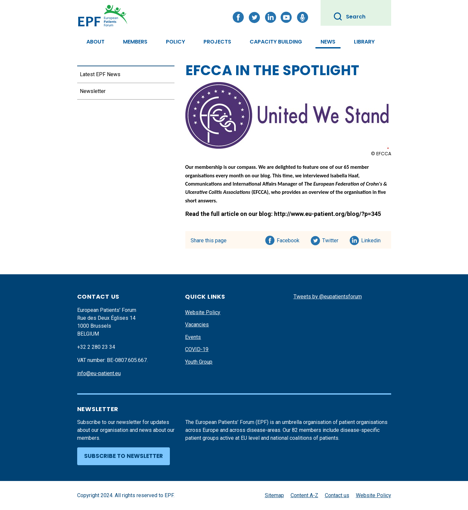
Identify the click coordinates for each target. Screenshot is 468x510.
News (328, 41)
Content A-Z (304, 495)
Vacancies (197, 324)
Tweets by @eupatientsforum (328, 296)
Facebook (288, 239)
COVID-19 (196, 349)
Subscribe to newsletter (123, 456)
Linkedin (371, 239)
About (95, 41)
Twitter (332, 239)
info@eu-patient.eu (99, 373)
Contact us (337, 495)
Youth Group (198, 362)
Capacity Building (276, 41)
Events (193, 337)
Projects (217, 41)
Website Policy (202, 312)
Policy (175, 41)
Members (135, 41)
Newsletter (93, 91)
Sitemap (274, 495)
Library (364, 41)
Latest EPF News (100, 74)
